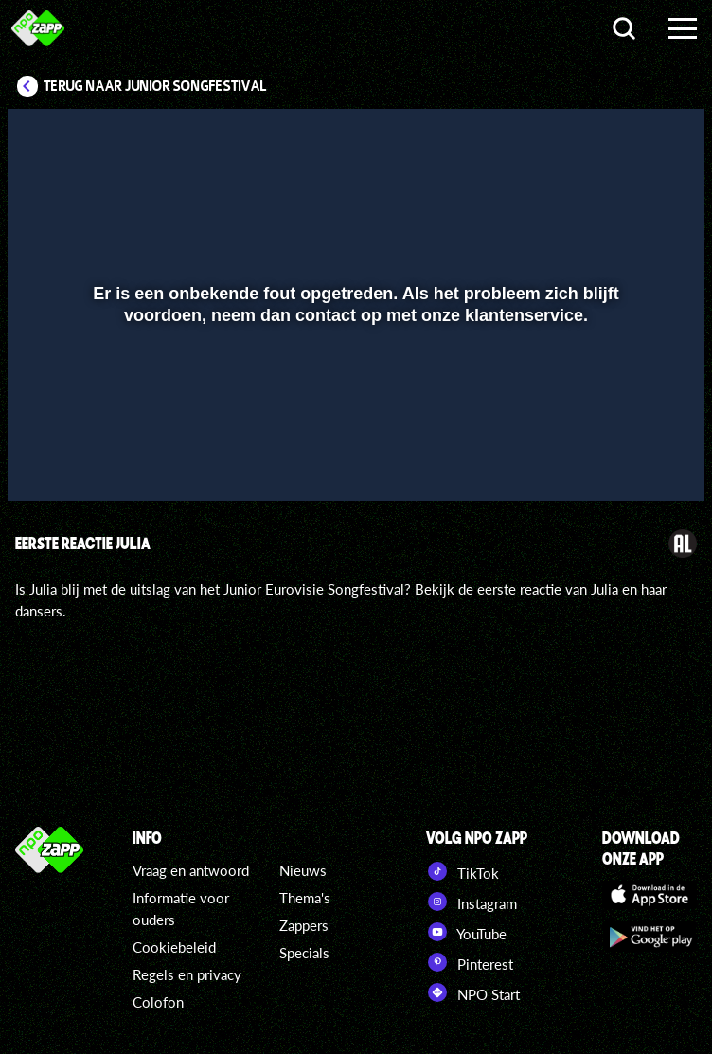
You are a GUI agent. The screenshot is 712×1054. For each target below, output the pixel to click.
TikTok (462, 871)
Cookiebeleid (174, 947)
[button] (46, 459)
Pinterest (469, 962)
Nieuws (303, 870)
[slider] (353, 420)
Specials (304, 952)
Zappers (304, 925)
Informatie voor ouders (181, 908)
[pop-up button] (626, 459)
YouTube (466, 931)
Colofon (158, 1001)
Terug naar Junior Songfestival (155, 86)
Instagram (471, 901)
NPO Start (473, 992)
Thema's (304, 897)
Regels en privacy (187, 974)
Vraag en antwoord (191, 870)
